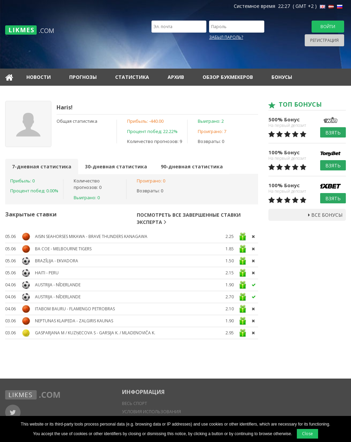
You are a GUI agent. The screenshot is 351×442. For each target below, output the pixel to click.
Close (307, 434)
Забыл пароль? (226, 37)
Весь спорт (134, 403)
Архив (176, 77)
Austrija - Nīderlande (58, 285)
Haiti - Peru (47, 273)
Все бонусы (325, 215)
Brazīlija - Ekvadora (56, 261)
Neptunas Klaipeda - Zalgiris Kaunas (74, 321)
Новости (38, 77)
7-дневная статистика (41, 166)
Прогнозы (83, 77)
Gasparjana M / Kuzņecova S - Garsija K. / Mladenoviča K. (95, 333)
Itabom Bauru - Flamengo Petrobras (75, 309)
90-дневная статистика (192, 166)
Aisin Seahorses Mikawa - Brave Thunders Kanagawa (91, 236)
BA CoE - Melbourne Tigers (63, 249)
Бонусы (281, 77)
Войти (327, 26)
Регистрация (324, 40)
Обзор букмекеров (228, 77)
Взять (333, 132)
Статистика (132, 77)
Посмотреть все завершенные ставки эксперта (189, 218)
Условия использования (151, 412)
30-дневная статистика (116, 166)
